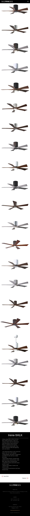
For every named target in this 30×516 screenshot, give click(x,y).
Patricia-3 (24, 478)
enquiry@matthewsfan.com (15, 510)
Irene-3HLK (6, 476)
